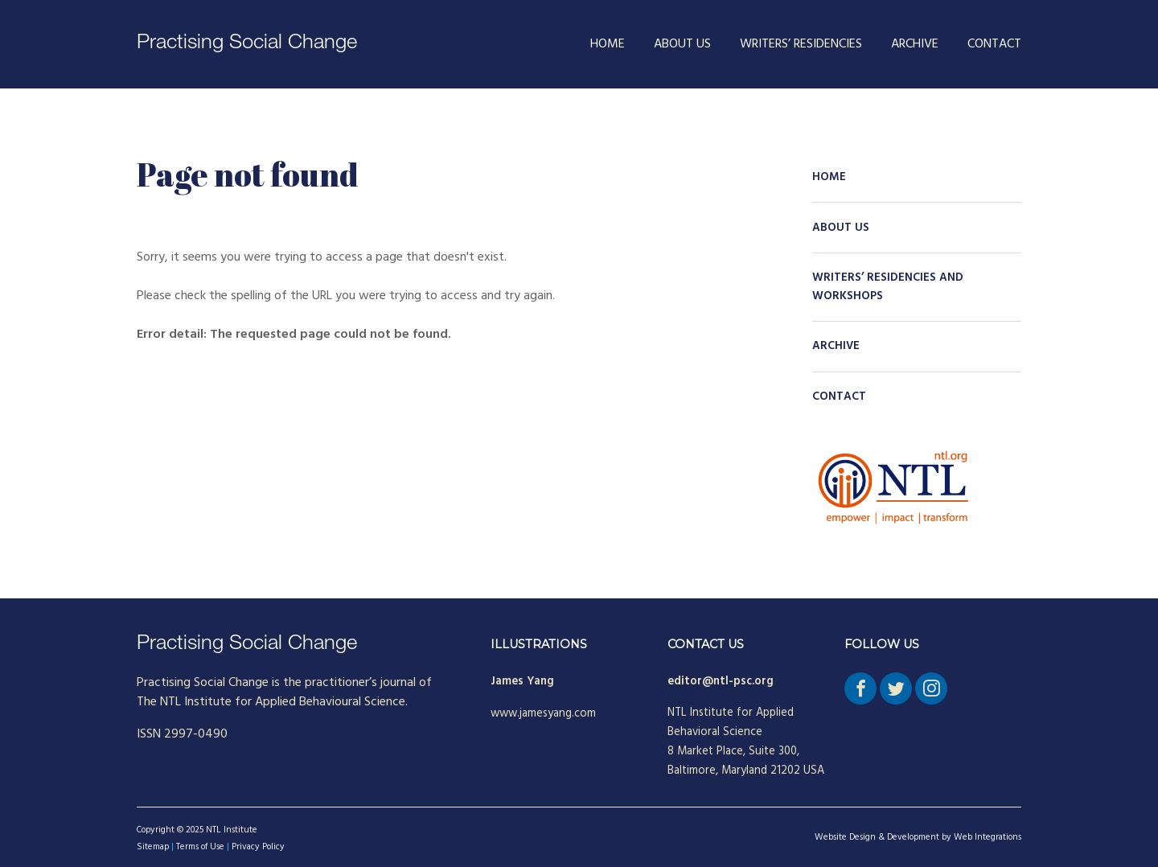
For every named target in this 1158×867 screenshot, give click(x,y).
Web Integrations (987, 837)
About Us (682, 44)
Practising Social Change (247, 44)
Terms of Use (200, 847)
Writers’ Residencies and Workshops (887, 287)
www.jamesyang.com (543, 714)
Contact (994, 44)
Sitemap (153, 847)
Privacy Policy (258, 847)
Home (607, 44)
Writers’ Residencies (801, 44)
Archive (914, 44)
